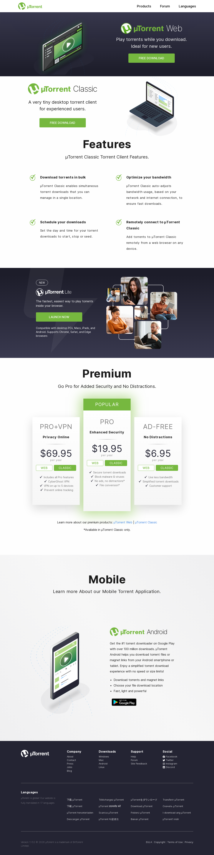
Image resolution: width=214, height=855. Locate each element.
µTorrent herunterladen (80, 812)
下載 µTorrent (74, 806)
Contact (71, 760)
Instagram (170, 763)
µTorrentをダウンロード (144, 799)
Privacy (189, 842)
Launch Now (59, 317)
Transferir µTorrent (173, 799)
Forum (165, 6)
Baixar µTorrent (139, 819)
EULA (149, 842)
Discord (169, 767)
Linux (101, 767)
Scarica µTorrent (108, 812)
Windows (104, 756)
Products (144, 6)
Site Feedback (139, 763)
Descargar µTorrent (78, 819)
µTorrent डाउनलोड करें (110, 806)
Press (70, 763)
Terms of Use (175, 842)
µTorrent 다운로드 (109, 819)
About (70, 756)
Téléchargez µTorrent (111, 799)
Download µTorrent (141, 806)
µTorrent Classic (146, 522)
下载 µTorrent (74, 799)
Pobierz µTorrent (140, 812)
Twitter (168, 760)
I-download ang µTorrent (177, 812)
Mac (101, 760)
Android (103, 763)
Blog (69, 770)
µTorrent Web (123, 522)
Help (133, 756)
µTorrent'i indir (171, 819)
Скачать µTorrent (173, 806)
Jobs (69, 767)
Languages (187, 6)
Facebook (170, 756)
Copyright (159, 842)
